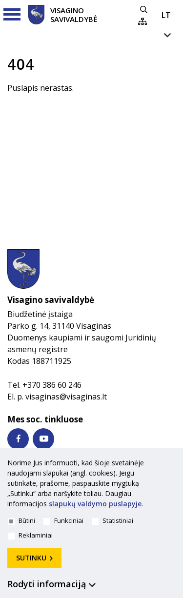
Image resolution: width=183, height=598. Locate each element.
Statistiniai (112, 520)
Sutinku (31, 557)
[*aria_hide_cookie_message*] (173, 465)
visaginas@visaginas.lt (66, 396)
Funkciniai (63, 520)
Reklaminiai (30, 535)
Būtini (21, 520)
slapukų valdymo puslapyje (95, 503)
